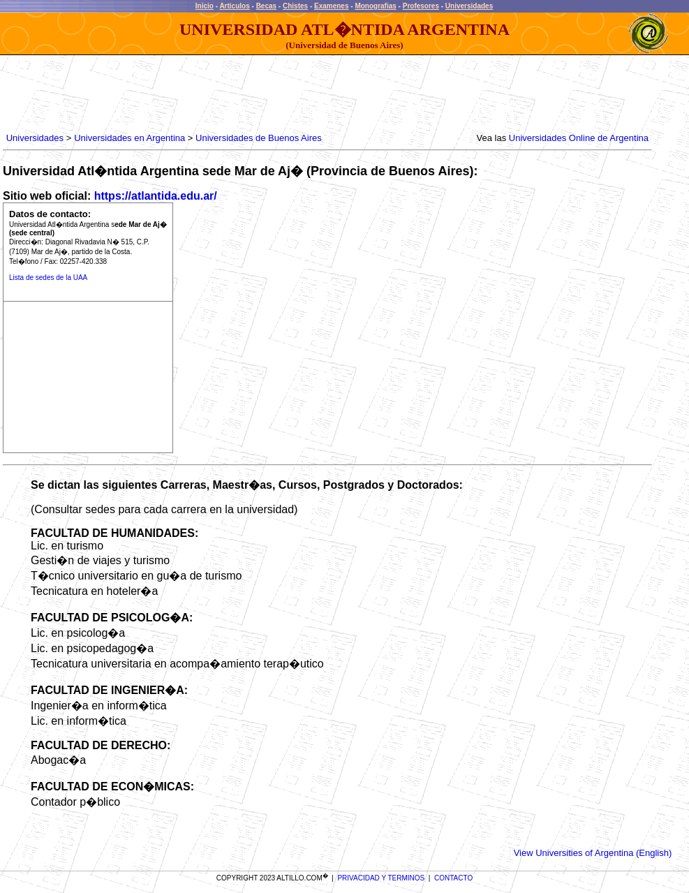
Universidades (469, 6)
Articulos (234, 6)
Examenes (331, 6)
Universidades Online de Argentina (579, 138)
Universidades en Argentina (129, 138)
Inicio (204, 6)
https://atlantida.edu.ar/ (155, 196)
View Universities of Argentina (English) (593, 853)
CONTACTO (453, 878)
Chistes (295, 6)
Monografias (375, 6)
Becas (266, 6)
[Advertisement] (257, 94)
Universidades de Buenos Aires (258, 138)
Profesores (421, 6)
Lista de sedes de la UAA (48, 277)
